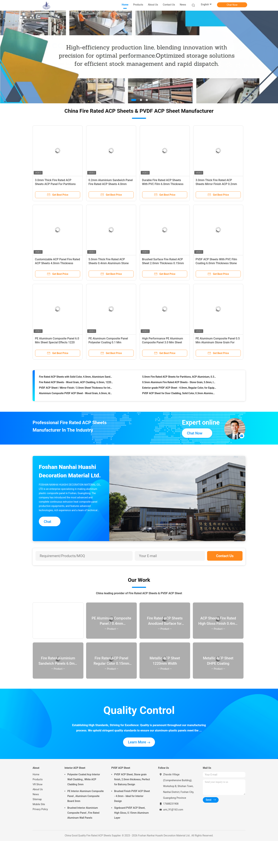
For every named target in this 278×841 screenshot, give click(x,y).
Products (38, 779)
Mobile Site (39, 804)
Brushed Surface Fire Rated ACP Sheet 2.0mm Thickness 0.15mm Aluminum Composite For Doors (163, 263)
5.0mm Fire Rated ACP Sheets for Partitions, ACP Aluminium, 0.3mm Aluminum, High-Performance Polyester (179, 385)
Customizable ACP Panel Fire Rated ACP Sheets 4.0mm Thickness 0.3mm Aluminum (57, 263)
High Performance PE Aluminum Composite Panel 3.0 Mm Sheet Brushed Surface (162, 342)
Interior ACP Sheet (75, 768)
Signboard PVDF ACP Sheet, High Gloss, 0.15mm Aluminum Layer (131, 813)
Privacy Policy (40, 809)
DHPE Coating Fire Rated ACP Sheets (59, 380)
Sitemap (37, 799)
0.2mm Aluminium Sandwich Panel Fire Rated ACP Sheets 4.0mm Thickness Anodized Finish (110, 184)
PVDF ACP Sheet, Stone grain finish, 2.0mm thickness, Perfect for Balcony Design (132, 779)
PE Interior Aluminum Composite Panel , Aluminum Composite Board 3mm (85, 796)
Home (36, 774)
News (36, 794)
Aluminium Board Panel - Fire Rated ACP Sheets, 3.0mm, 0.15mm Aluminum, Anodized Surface (179, 380)
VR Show (38, 784)
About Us (38, 789)
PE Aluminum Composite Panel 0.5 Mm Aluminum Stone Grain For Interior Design (218, 342)
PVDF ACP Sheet (120, 768)
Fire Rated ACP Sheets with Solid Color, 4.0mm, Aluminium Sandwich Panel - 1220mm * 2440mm (76, 385)
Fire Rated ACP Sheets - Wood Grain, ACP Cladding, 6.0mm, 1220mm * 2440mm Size (76, 391)
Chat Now (232, 4)
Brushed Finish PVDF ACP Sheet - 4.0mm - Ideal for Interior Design (132, 796)
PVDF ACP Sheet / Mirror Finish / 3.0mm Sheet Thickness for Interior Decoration (76, 396)
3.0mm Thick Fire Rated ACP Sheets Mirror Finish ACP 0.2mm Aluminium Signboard (216, 184)
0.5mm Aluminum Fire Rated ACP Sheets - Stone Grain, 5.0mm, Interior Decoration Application (179, 391)
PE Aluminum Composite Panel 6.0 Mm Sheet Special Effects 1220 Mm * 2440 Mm (57, 342)
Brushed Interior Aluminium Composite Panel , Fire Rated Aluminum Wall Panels (83, 813)
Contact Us (225, 556)
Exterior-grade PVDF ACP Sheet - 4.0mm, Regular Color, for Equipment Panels (179, 396)
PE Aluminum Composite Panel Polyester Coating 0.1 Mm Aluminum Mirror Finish (108, 342)
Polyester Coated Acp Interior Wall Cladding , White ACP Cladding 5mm (83, 779)
